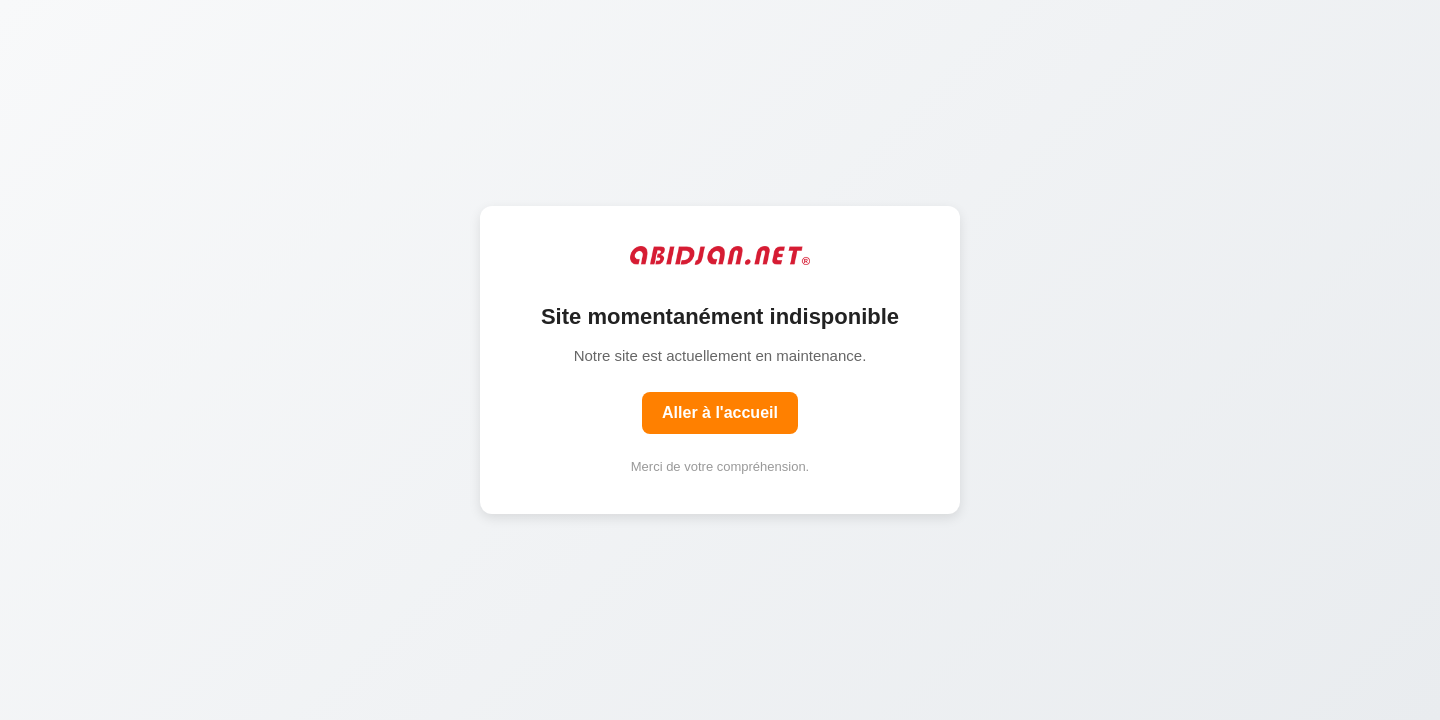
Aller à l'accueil (720, 412)
